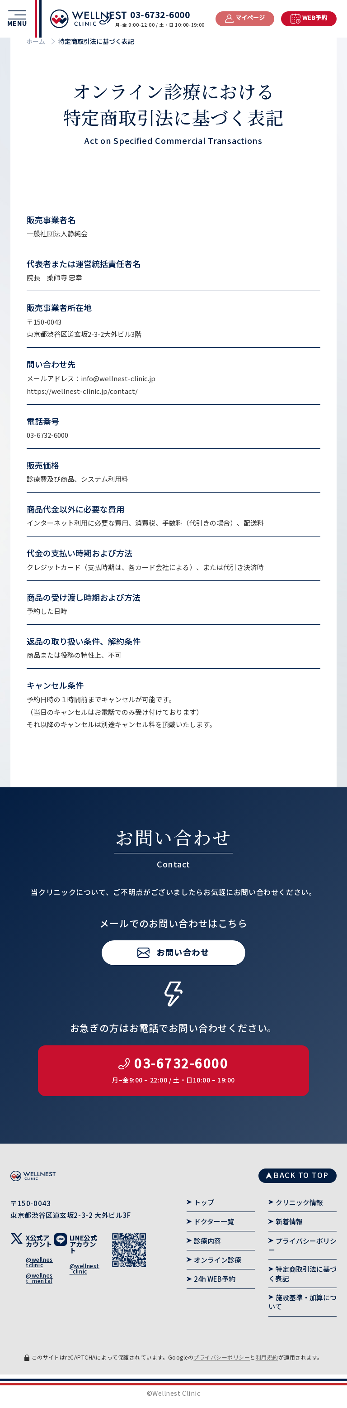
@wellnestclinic (39, 1262)
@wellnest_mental (39, 1277)
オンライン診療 (217, 1259)
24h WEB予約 (214, 1278)
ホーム (35, 41)
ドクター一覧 (214, 1221)
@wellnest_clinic (84, 1268)
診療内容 (207, 1240)
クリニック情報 (299, 1202)
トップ (204, 1202)
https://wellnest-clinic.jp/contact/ (82, 391)
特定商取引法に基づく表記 (302, 1273)
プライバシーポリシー (302, 1245)
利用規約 (267, 1357)
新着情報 (289, 1221)
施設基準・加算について (302, 1302)
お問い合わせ (182, 977)
